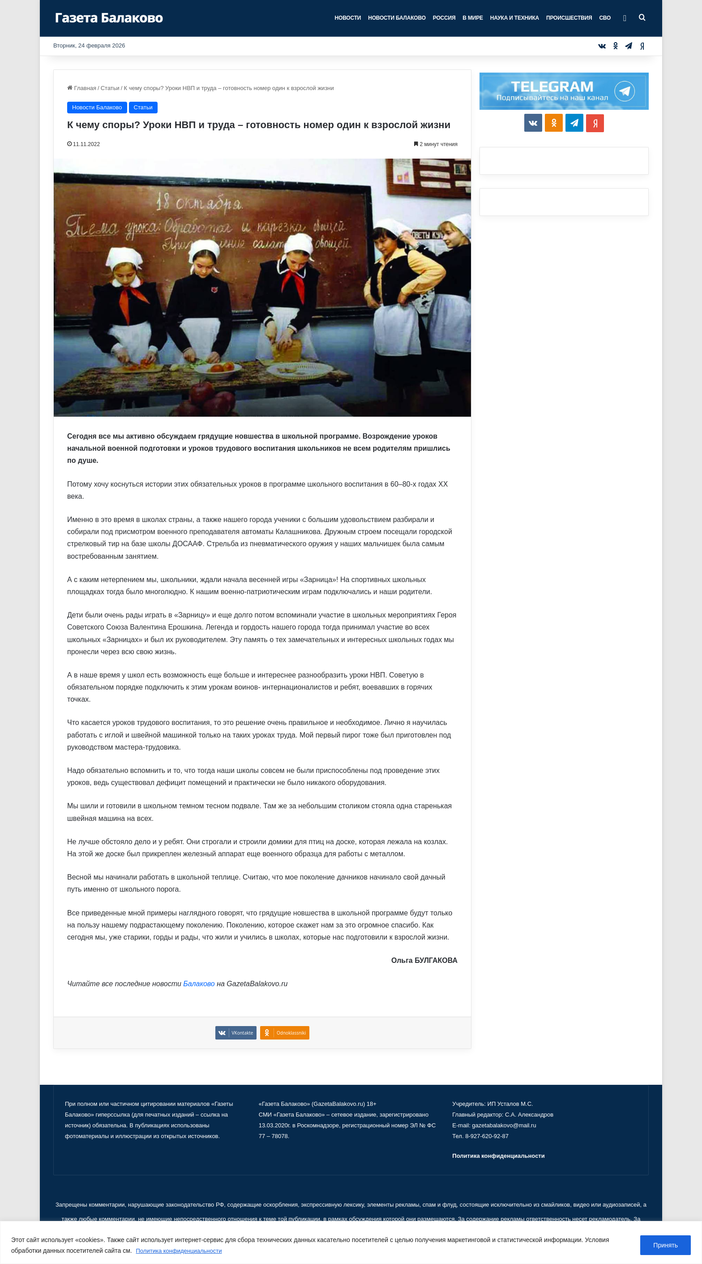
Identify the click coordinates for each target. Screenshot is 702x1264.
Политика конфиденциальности (182, 1251)
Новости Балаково (397, 18)
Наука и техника (514, 18)
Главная (81, 88)
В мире (472, 18)
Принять (665, 1245)
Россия (444, 18)
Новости (348, 18)
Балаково (198, 984)
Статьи (110, 88)
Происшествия (569, 18)
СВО (605, 18)
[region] (351, 1242)
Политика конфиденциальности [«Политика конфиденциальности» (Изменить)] (498, 1155)
